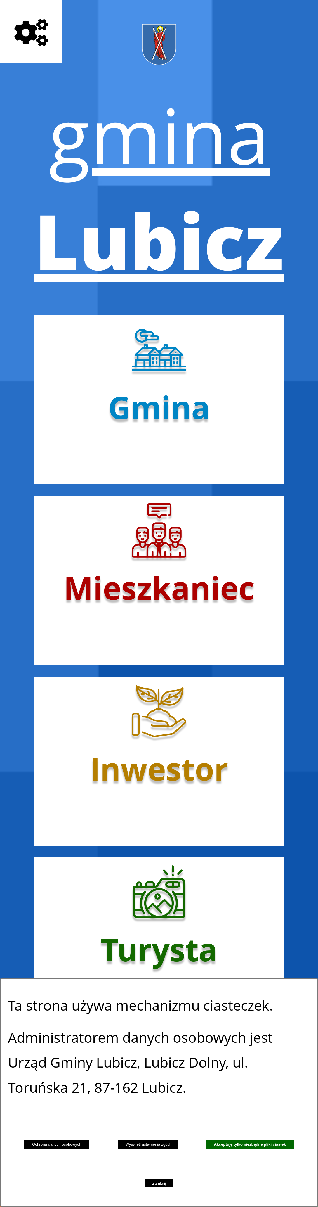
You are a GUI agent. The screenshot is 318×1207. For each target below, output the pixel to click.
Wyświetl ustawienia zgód (147, 1144)
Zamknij (159, 1183)
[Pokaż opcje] (31, 31)
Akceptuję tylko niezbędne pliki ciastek (250, 1144)
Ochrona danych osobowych (56, 1144)
